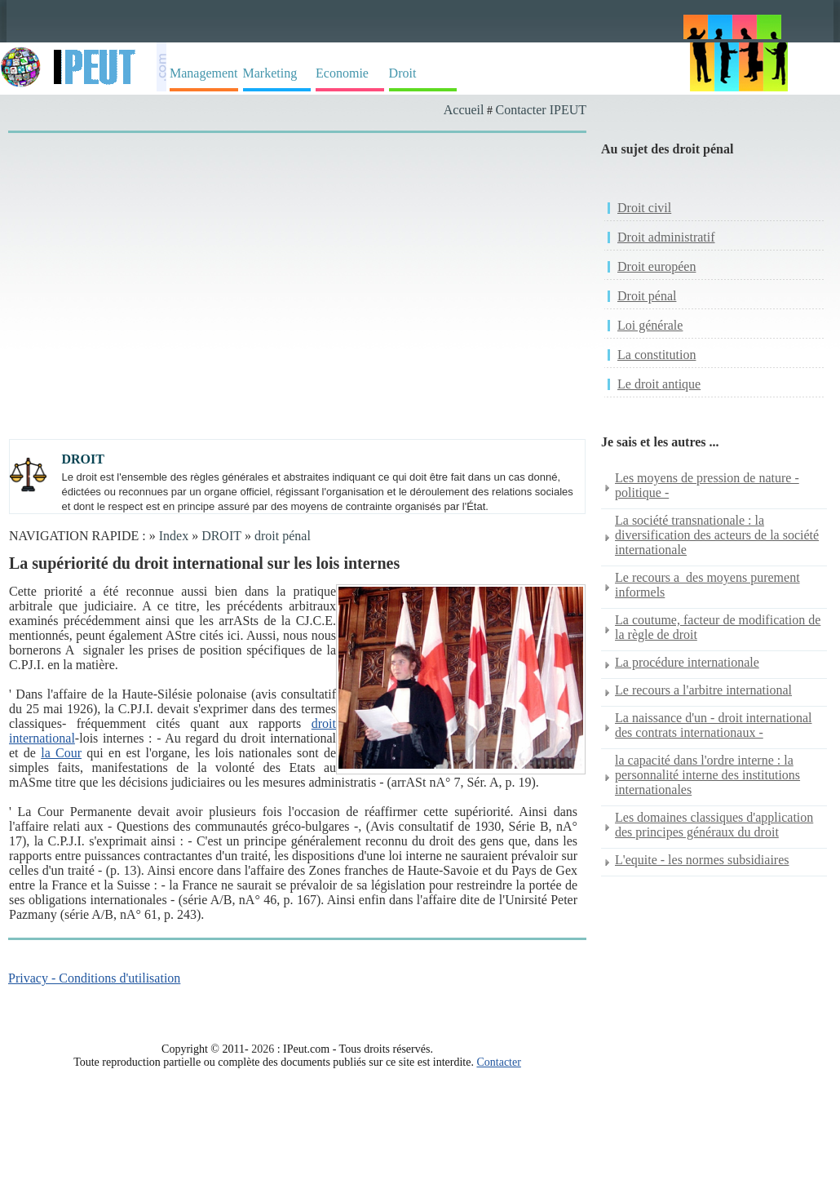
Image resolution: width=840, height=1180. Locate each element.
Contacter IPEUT (540, 110)
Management (204, 73)
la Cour (61, 753)
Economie (342, 73)
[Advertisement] (232, 263)
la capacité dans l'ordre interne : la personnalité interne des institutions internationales (707, 774)
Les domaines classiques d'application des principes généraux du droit (714, 824)
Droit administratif (666, 237)
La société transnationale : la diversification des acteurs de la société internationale (717, 535)
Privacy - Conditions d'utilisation (94, 978)
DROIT (221, 536)
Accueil (464, 110)
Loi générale (650, 325)
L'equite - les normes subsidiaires (702, 860)
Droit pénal (646, 296)
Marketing (270, 73)
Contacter (498, 1062)
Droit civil (644, 208)
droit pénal (282, 536)
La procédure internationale (687, 662)
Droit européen (656, 266)
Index (173, 536)
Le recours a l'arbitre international (703, 690)
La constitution (656, 355)
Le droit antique (659, 384)
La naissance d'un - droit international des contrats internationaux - (713, 725)
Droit (403, 73)
